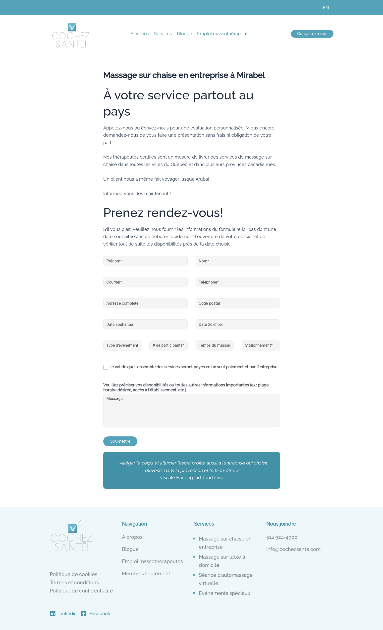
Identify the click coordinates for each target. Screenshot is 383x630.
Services (163, 33)
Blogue (184, 33)
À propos (139, 33)
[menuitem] (325, 7)
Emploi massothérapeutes (225, 33)
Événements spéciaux (224, 593)
